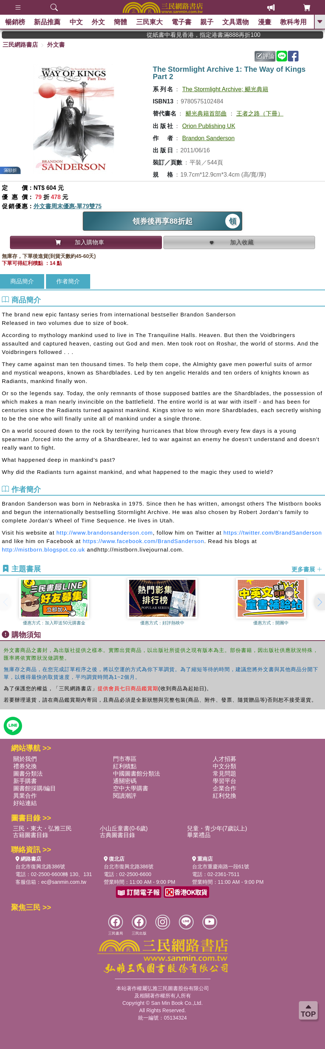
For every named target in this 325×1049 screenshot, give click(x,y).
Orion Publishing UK (208, 126)
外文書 (56, 45)
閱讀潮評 (125, 796)
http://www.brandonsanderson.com (104, 532)
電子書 (182, 22)
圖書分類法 (28, 773)
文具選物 (236, 22)
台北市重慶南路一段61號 (221, 866)
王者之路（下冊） (259, 113)
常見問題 (224, 773)
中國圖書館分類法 (136, 773)
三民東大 (149, 22)
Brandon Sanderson (208, 138)
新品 (47, 22)
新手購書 (25, 781)
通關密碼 (125, 781)
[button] (319, 602)
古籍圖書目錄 (30, 835)
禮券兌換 (25, 766)
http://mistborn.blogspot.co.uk (43, 549)
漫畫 (264, 22)
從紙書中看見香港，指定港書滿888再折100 (215, 35)
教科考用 (293, 22)
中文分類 (224, 766)
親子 (207, 22)
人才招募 (224, 759)
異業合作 (25, 796)
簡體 (120, 22)
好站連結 (25, 803)
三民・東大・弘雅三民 (42, 828)
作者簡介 (68, 281)
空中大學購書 (130, 788)
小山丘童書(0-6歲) (124, 828)
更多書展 (307, 569)
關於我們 (25, 759)
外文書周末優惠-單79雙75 (67, 206)
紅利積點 (125, 766)
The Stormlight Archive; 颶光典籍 (225, 89)
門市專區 (125, 759)
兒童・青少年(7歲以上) (217, 828)
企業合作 (224, 788)
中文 (76, 22)
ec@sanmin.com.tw (63, 882)
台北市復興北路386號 (40, 866)
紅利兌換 (224, 796)
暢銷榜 (15, 22)
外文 (98, 22)
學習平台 (224, 781)
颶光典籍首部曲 (206, 113)
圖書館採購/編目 (34, 788)
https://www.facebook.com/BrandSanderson (143, 541)
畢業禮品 (199, 835)
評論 (265, 56)
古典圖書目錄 (117, 835)
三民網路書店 (20, 45)
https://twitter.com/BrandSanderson (272, 532)
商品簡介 (22, 281)
